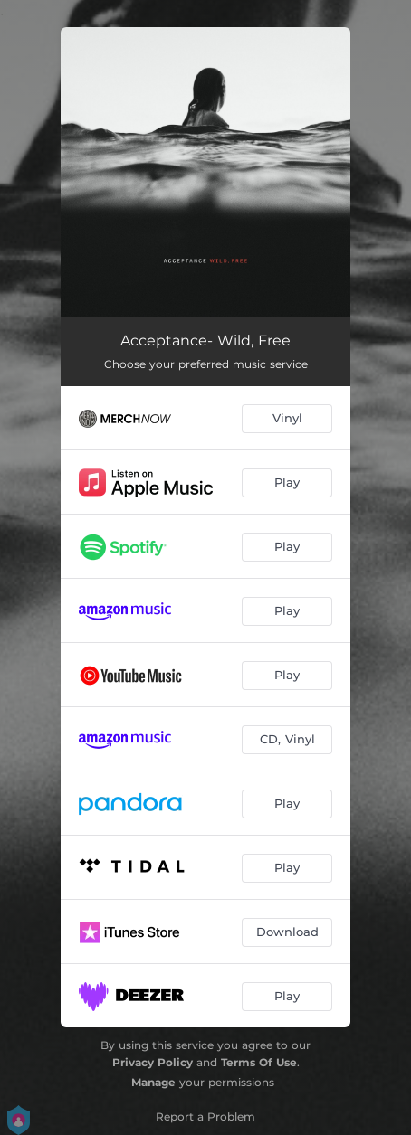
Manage (153, 1082)
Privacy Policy (152, 1062)
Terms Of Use (259, 1062)
